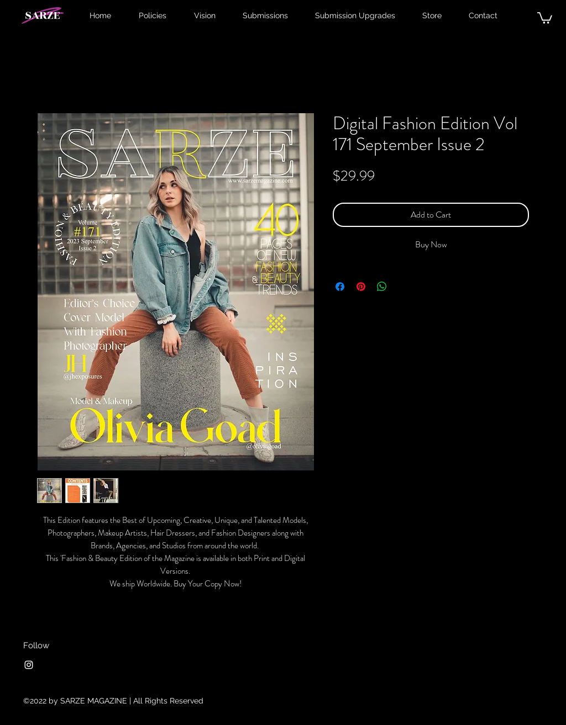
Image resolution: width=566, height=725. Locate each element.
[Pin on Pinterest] (361, 286)
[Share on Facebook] (340, 286)
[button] (544, 17)
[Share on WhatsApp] (382, 286)
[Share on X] (403, 286)
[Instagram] (28, 664)
